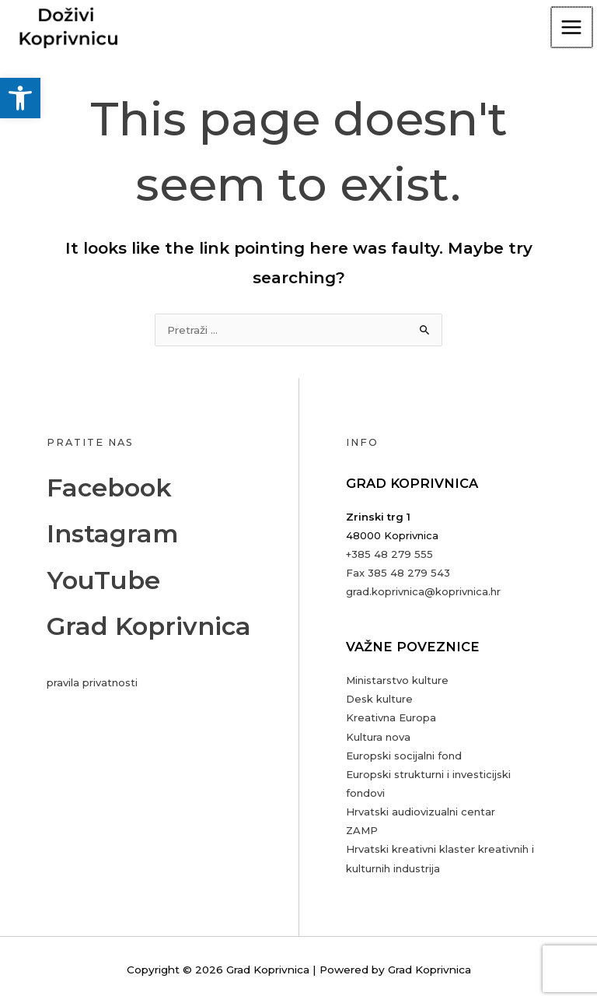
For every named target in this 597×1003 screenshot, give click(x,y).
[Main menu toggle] (572, 27)
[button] (20, 98)
